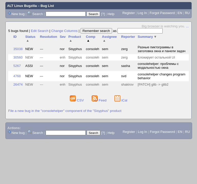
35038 (18, 49)
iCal (120, 100)
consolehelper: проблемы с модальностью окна (158, 66)
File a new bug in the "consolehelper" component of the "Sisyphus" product (64, 111)
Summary (147, 37)
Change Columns (64, 31)
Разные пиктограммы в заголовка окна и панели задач (161, 49)
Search (37, 14)
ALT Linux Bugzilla (22, 6)
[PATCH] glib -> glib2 (153, 84)
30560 (18, 57)
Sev (63, 37)
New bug (18, 14)
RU (187, 13)
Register (128, 13)
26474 (18, 84)
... (187, 26)
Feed (99, 100)
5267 (17, 66)
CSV (77, 100)
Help (110, 14)
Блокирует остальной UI (156, 57)
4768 (17, 76)
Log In (142, 13)
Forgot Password (162, 13)
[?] (103, 14)
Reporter (128, 37)
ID (15, 37)
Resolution (48, 37)
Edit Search (39, 31)
